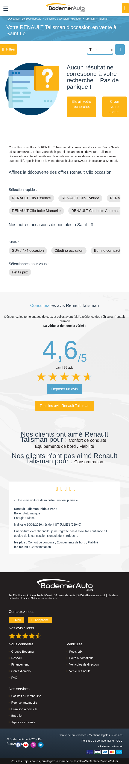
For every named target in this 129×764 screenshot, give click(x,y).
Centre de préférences (72, 735)
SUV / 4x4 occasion (28, 251)
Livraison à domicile (24, 709)
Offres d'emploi (21, 671)
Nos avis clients (21, 628)
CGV (119, 740)
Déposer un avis (64, 389)
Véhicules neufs (80, 671)
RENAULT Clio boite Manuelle (36, 211)
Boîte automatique (81, 658)
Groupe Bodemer (22, 651)
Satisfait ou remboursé (26, 696)
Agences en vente (23, 722)
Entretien (17, 715)
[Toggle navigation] (4, 8)
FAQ (14, 677)
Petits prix (20, 272)
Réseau (16, 658)
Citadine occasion (69, 251)
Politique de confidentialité (97, 740)
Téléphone (40, 620)
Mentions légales (99, 735)
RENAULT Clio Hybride (80, 198)
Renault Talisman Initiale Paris (35, 509)
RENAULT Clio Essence (31, 198)
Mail (16, 620)
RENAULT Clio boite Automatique (98, 211)
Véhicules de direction (84, 664)
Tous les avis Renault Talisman (64, 406)
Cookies (117, 735)
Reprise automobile (24, 702)
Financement (20, 664)
